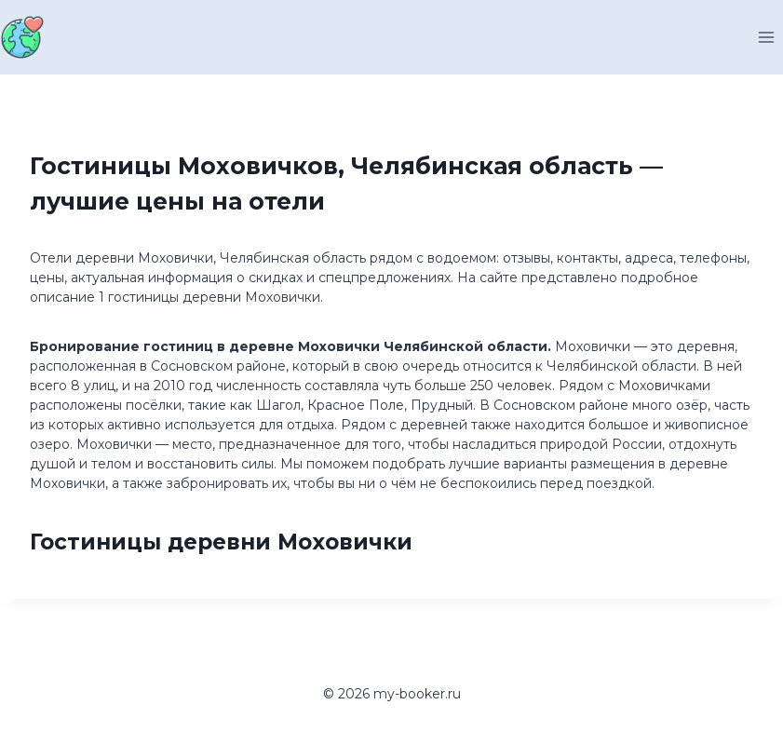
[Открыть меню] (766, 36)
